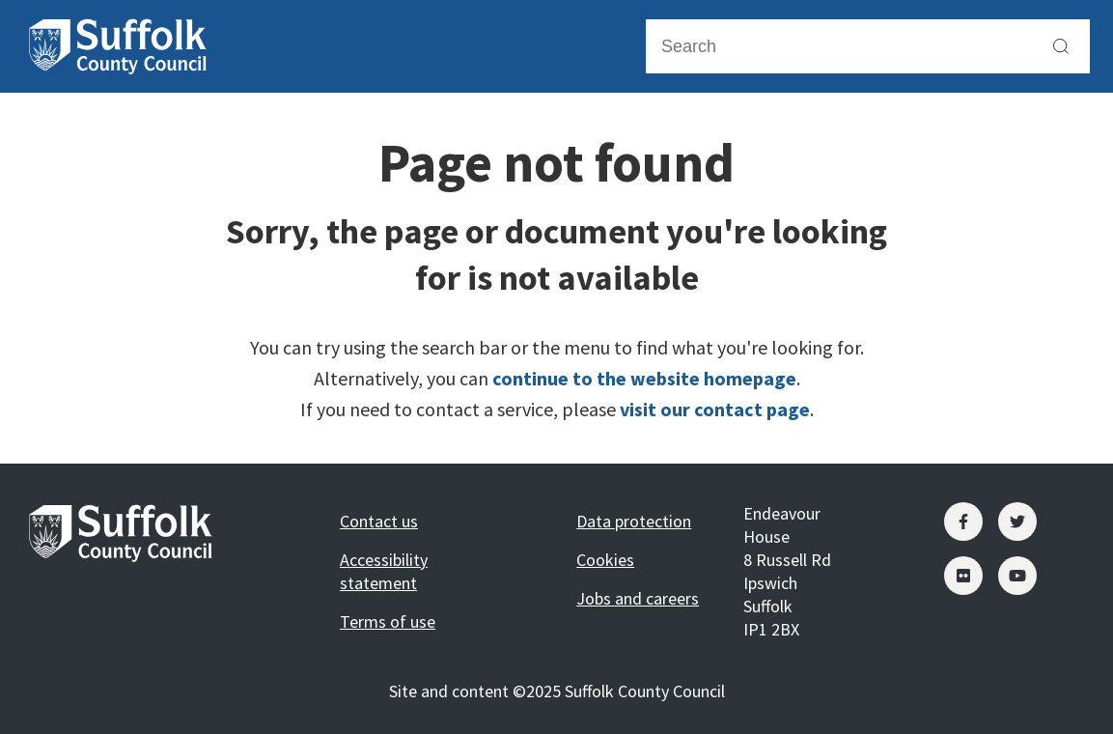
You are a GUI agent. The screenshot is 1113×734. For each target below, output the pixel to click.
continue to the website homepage (644, 378)
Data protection (633, 521)
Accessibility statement (384, 571)
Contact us (379, 521)
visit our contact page (715, 409)
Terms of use (387, 621)
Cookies (605, 560)
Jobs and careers (637, 598)
